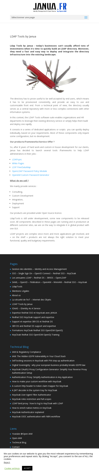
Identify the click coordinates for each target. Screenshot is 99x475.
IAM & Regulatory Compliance (26, 352)
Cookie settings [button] (12, 468)
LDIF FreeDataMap (21, 167)
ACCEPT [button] (27, 468)
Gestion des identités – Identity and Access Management (39, 269)
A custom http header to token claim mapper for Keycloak (40, 386)
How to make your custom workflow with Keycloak (36, 381)
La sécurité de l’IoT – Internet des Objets (31, 299)
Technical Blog (19, 442)
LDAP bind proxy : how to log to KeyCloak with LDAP (37, 403)
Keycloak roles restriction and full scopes (31, 399)
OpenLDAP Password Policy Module (29, 171)
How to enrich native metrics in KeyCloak (31, 407)
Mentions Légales (20, 291)
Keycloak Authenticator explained (28, 412)
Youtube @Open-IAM (22, 433)
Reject (7, 462)
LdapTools (17, 286)
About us (16, 295)
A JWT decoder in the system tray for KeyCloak (34, 390)
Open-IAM (17, 438)
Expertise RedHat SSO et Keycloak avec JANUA (34, 312)
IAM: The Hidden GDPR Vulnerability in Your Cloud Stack (39, 356)
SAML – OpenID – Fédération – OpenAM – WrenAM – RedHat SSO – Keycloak (49, 282)
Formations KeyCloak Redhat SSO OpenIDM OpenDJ (37, 330)
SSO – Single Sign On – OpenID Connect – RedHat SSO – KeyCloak (44, 273)
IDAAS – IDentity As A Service (26, 308)
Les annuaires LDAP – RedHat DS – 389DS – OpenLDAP (39, 277)
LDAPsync (17, 159)
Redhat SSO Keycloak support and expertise (33, 317)
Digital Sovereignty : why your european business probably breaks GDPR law (48, 365)
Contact (16, 446)
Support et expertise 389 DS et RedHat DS (32, 321)
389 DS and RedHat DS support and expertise (34, 326)
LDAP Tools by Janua (22, 304)
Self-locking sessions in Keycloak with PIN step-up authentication (43, 360)
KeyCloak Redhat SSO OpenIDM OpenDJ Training (35, 334)
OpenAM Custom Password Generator (30, 175)
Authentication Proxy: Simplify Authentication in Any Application (42, 377)
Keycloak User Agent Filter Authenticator (31, 394)
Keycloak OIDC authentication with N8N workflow (36, 416)
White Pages (18, 163)
